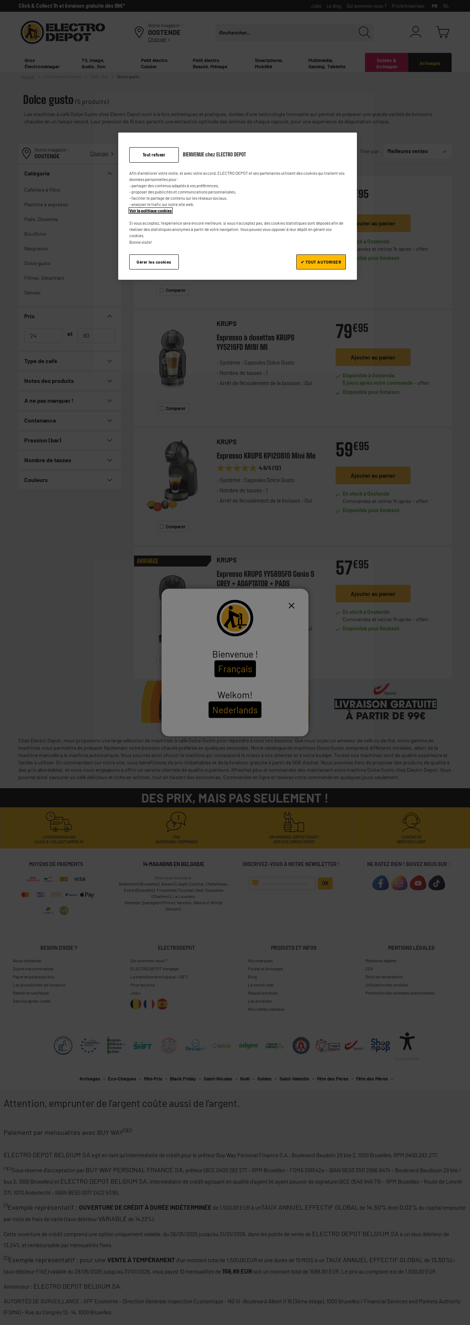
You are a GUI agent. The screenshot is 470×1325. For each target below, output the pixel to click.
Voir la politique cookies (150, 210)
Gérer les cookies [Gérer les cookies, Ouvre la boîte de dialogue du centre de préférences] (154, 262)
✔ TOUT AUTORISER (321, 262)
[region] (237, 206)
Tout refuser (154, 154)
